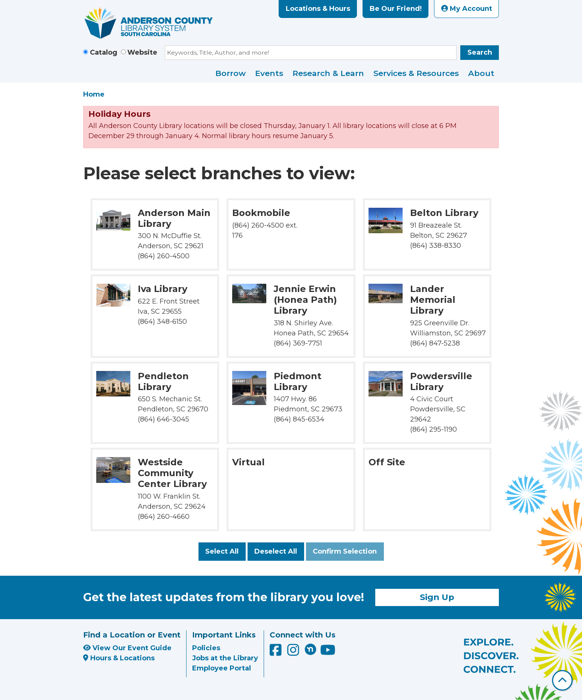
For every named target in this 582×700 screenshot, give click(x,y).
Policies (206, 648)
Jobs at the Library (225, 658)
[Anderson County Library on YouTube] (328, 652)
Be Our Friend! (396, 8)
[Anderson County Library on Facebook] (277, 652)
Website (142, 52)
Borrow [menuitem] (230, 73)
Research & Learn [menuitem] (328, 73)
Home (93, 94)
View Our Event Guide (127, 648)
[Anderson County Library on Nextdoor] (310, 649)
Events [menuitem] (269, 73)
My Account (466, 8)
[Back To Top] (562, 680)
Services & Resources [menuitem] (416, 73)
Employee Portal (221, 668)
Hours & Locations (119, 658)
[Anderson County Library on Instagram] (294, 652)
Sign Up (437, 597)
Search (479, 52)
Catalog (103, 52)
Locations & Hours (318, 8)
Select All (222, 551)
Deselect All (275, 551)
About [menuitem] (481, 73)
